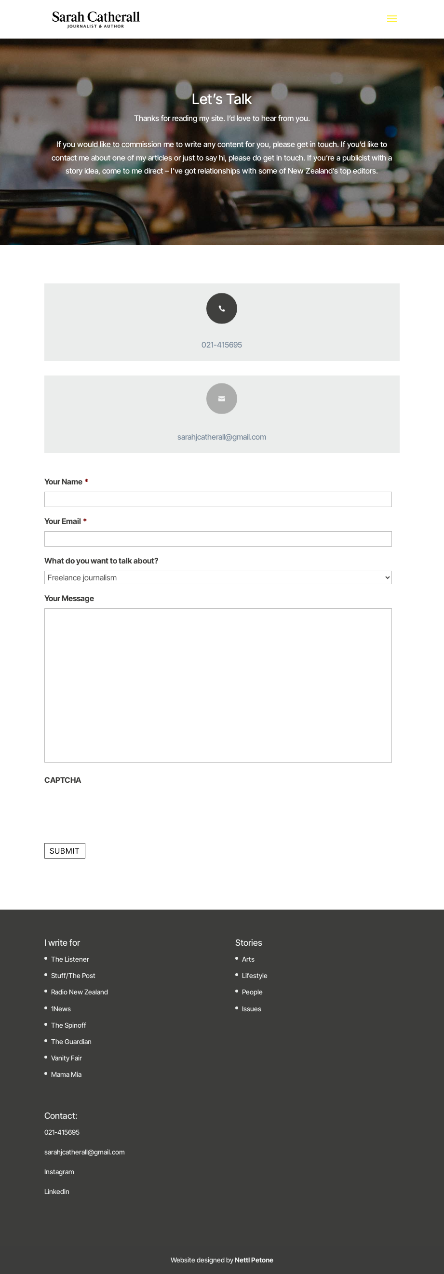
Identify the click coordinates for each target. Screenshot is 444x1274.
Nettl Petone (253, 1260)
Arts (248, 959)
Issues (251, 1009)
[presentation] (117, 809)
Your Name (66, 481)
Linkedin (56, 1191)
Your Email (65, 521)
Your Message (69, 598)
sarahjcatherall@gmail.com (221, 437)
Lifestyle (255, 975)
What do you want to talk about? (101, 560)
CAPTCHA (62, 780)
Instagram (59, 1171)
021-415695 (222, 344)
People (252, 992)
